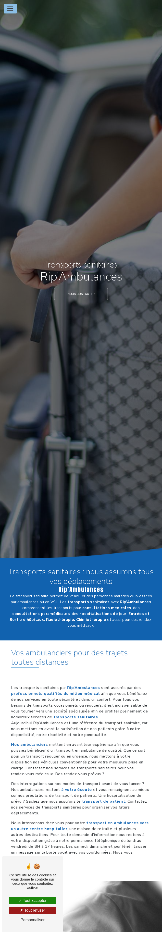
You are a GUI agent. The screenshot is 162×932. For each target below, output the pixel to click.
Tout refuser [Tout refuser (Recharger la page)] (32, 910)
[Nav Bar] (10, 8)
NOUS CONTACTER (81, 294)
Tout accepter (32, 900)
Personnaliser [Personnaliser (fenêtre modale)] (33, 920)
